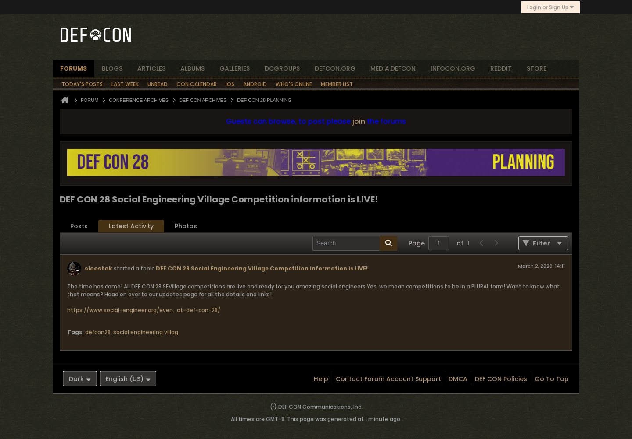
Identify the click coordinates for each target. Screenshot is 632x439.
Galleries (234, 68)
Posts (79, 226)
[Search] (354, 243)
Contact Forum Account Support (388, 378)
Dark (80, 378)
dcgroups (282, 68)
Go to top (552, 378)
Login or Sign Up (550, 7)
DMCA (458, 378)
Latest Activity (131, 226)
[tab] (79, 226)
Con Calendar (196, 84)
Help (321, 378)
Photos (186, 226)
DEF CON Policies (501, 378)
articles (151, 68)
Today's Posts (82, 84)
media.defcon (393, 68)
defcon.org (335, 68)
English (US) (128, 378)
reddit (501, 68)
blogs (112, 68)
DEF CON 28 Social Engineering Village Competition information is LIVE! (262, 268)
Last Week (125, 84)
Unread (157, 84)
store (536, 68)
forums (73, 68)
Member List (337, 84)
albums (192, 68)
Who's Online (294, 84)
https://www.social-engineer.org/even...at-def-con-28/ (143, 310)
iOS (230, 84)
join (358, 121)
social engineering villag (145, 332)
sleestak (98, 268)
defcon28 (98, 332)
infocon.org (453, 68)
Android (255, 84)
